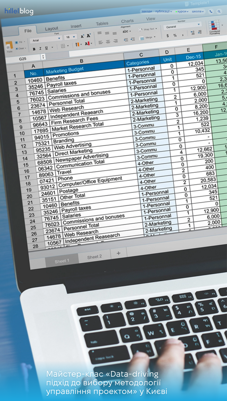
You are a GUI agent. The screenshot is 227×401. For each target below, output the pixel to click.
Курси (183, 11)
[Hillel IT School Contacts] (211, 11)
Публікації (163, 11)
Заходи (147, 11)
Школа (198, 11)
